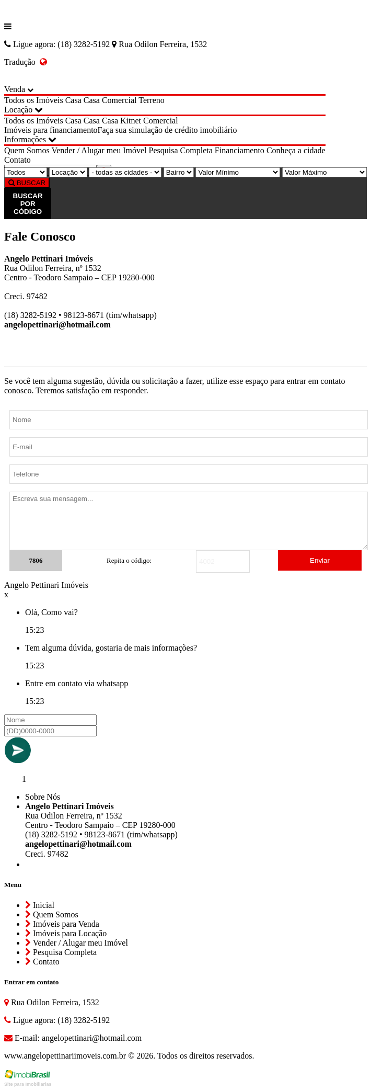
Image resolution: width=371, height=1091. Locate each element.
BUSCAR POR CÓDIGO (28, 203)
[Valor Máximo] (324, 172)
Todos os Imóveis (33, 100)
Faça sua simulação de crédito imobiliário (167, 130)
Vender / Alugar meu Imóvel (98, 150)
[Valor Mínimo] (237, 172)
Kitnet (130, 120)
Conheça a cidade (296, 150)
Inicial (39, 905)
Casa (73, 100)
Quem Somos (27, 150)
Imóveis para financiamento (51, 130)
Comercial (119, 100)
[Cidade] (125, 172)
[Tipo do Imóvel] (25, 172)
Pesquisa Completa (181, 150)
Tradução (25, 62)
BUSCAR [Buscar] (26, 183)
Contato (17, 159)
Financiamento (239, 150)
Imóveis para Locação (66, 933)
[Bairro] (179, 172)
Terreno (151, 100)
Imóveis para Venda (62, 923)
